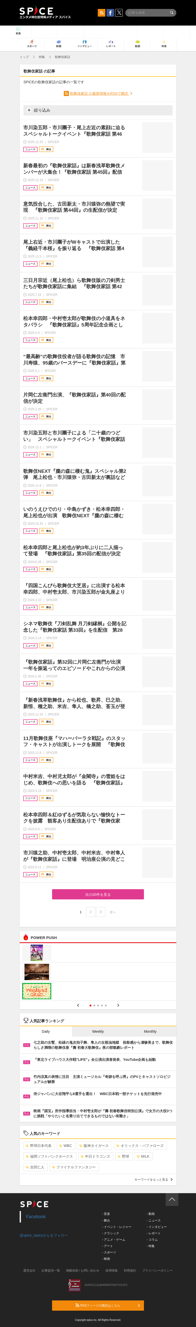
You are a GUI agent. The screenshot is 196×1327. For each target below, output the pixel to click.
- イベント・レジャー (116, 1227)
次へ (113, 912)
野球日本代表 (39, 1146)
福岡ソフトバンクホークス (49, 1156)
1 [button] (90, 1005)
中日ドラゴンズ (95, 1156)
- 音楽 (106, 1214)
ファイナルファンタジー (74, 1167)
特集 (42, 57)
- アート (107, 1246)
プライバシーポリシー (157, 1270)
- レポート (153, 1233)
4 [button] (102, 1005)
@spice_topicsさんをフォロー (44, 1235)
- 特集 (150, 1246)
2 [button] (94, 1005)
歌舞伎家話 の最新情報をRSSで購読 (99, 93)
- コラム (151, 1239)
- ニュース (153, 1220)
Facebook (36, 1216)
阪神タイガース (94, 1146)
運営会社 (29, 1270)
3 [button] (98, 1005)
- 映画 (106, 1259)
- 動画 (150, 1214)
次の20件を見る (98, 895)
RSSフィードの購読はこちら (108, 1305)
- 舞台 (106, 1220)
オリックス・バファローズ (140, 1146)
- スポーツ (109, 1252)
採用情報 (111, 1270)
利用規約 (130, 1270)
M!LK (143, 1156)
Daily (46, 1031)
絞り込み (38, 110)
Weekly (98, 1031)
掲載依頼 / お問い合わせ (82, 1270)
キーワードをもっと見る (153, 1179)
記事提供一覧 (51, 1270)
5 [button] (106, 1005)
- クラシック (110, 1233)
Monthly (150, 1031)
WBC (65, 1146)
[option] (98, 972)
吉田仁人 (35, 1167)
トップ (24, 57)
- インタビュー (156, 1227)
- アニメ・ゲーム (113, 1239)
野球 (123, 1156)
